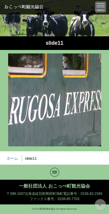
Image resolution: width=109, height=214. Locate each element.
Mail (54, 172)
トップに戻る (100, 205)
